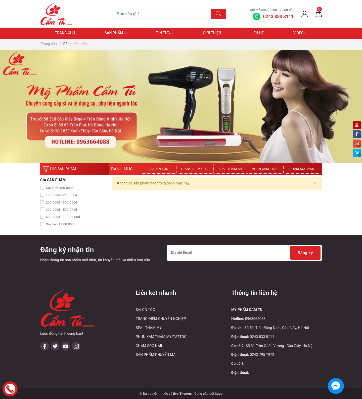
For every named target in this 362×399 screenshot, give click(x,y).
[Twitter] (55, 346)
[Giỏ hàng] (318, 14)
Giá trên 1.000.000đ (60, 224)
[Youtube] (65, 346)
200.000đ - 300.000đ (61, 202)
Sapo (219, 393)
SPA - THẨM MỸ (231, 169)
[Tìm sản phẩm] (161, 14)
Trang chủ (65, 33)
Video (300, 33)
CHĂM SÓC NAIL (302, 169)
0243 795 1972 (262, 355)
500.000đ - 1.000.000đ (62, 217)
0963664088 (255, 319)
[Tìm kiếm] (218, 14)
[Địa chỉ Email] (244, 253)
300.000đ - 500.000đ (61, 210)
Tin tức (164, 33)
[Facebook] (44, 346)
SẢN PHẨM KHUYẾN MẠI (156, 355)
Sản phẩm (115, 33)
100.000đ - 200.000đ (61, 195)
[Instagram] (76, 346)
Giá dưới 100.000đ (59, 188)
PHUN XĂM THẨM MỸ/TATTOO (268, 169)
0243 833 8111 (262, 337)
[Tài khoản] (304, 14)
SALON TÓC (159, 169)
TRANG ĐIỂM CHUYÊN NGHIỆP (196, 169)
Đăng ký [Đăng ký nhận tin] (305, 252)
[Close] (315, 183)
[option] (160, 169)
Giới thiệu (212, 33)
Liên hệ (257, 33)
